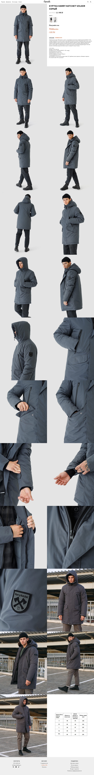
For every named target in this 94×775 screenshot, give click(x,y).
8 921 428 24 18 (16, 763)
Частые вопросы (74, 765)
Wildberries (53, 29)
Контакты (44, 767)
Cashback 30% (44, 765)
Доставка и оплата (75, 763)
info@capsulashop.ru (16, 765)
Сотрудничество (44, 763)
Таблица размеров (74, 767)
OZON (52, 32)
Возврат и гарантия (74, 769)
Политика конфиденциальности (74, 770)
